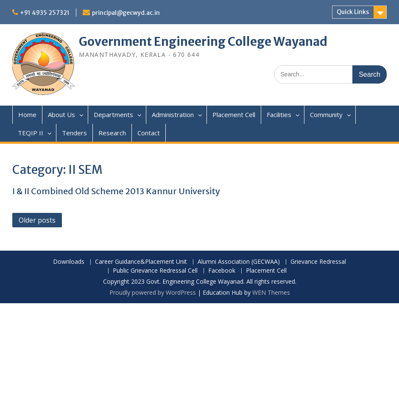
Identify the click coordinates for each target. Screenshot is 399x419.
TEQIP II (30, 132)
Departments (113, 114)
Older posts (37, 220)
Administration (173, 114)
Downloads (68, 262)
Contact (148, 132)
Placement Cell (233, 114)
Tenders (74, 132)
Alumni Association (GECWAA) (239, 262)
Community (326, 114)
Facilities (279, 114)
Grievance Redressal (318, 262)
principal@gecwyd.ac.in (126, 13)
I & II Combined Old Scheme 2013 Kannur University (116, 191)
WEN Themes (271, 292)
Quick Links (353, 12)
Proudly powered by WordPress (152, 292)
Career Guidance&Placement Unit (141, 262)
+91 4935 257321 (45, 13)
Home (27, 114)
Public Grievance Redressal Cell (155, 271)
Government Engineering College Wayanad (203, 41)
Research (112, 132)
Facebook (221, 271)
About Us (61, 114)
